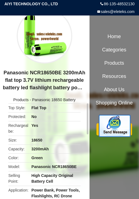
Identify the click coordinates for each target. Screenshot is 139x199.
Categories (114, 50)
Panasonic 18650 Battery (53, 100)
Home (114, 36)
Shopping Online (114, 103)
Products (21, 100)
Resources (114, 76)
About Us (114, 89)
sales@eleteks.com (118, 11)
